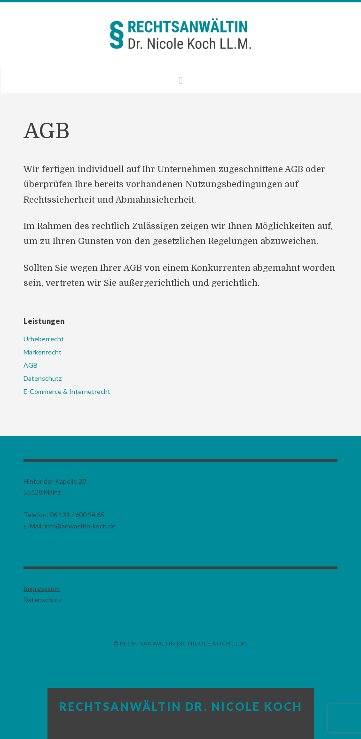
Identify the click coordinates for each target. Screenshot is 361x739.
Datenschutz (43, 378)
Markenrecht (43, 352)
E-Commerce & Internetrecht (67, 391)
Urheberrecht (44, 339)
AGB (31, 365)
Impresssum (42, 588)
